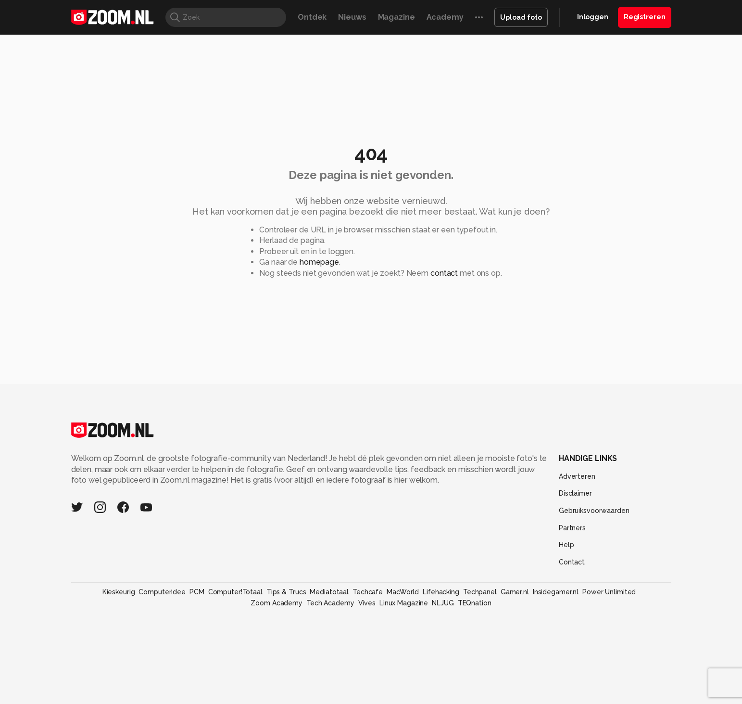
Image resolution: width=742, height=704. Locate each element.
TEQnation (474, 603)
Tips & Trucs (286, 592)
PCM (196, 592)
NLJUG (442, 603)
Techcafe (367, 592)
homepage (319, 262)
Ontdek (312, 17)
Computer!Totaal (235, 592)
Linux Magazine (403, 603)
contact (444, 273)
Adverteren (577, 476)
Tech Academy (330, 603)
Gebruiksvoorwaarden (594, 510)
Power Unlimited (609, 592)
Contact (572, 562)
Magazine (396, 17)
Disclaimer (575, 493)
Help (566, 545)
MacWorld (403, 592)
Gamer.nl (515, 592)
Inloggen (592, 17)
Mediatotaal (329, 592)
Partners (572, 528)
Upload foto (521, 17)
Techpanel (480, 592)
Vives (367, 603)
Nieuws (352, 17)
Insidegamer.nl (556, 592)
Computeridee (162, 592)
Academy (445, 17)
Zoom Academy (276, 603)
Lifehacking (441, 592)
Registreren (645, 17)
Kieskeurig (118, 592)
